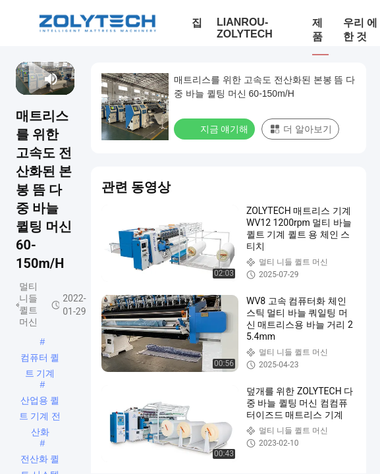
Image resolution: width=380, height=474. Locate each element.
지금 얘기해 (215, 128)
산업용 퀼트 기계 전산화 (40, 401)
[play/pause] (29, 79)
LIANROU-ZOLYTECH (245, 28)
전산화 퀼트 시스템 (40, 460)
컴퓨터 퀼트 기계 (40, 358)
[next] (35, 79)
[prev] (23, 79)
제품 (317, 29)
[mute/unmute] (51, 79)
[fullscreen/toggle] (67, 79)
